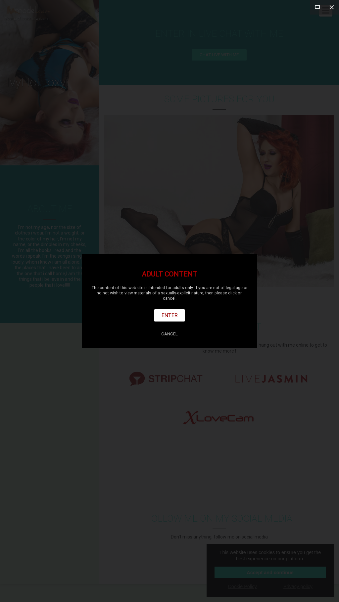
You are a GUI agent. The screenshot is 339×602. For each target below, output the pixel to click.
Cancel (169, 333)
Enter (170, 315)
